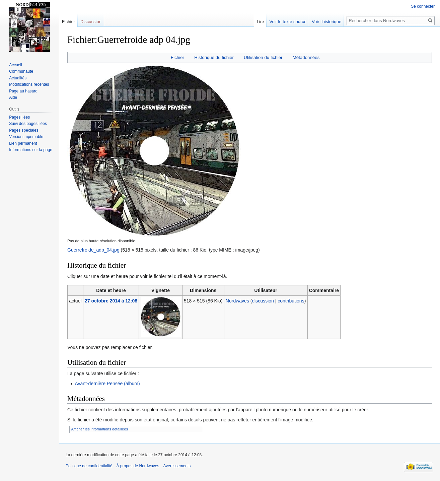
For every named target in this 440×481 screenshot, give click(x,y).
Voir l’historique (326, 21)
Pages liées (19, 117)
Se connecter (423, 6)
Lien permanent (23, 143)
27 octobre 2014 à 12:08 (111, 300)
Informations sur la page (30, 149)
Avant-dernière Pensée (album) (107, 383)
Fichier (177, 57)
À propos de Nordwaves (137, 466)
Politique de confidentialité (89, 466)
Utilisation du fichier (263, 57)
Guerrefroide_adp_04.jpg (93, 250)
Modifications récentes (29, 84)
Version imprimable (26, 136)
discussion (263, 300)
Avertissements (177, 466)
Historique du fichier (214, 57)
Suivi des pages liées (28, 123)
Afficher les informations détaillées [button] (99, 429)
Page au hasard (23, 91)
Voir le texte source (287, 21)
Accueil (15, 65)
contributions (291, 300)
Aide (13, 97)
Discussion (90, 21)
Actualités (17, 78)
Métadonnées (306, 57)
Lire (260, 21)
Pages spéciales (23, 130)
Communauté (21, 71)
